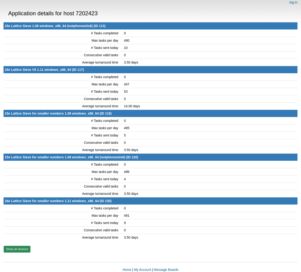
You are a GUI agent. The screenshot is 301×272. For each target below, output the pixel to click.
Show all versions (17, 249)
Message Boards (166, 270)
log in (293, 2)
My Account (142, 270)
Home (127, 270)
